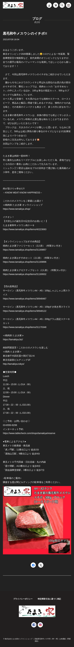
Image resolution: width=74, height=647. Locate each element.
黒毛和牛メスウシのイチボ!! (25, 33)
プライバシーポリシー (23, 599)
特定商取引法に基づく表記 (49, 599)
